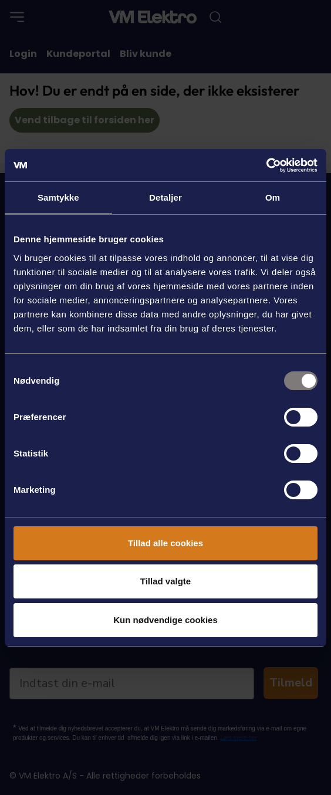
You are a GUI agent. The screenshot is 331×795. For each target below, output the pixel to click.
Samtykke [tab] (58, 197)
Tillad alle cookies (165, 543)
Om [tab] (272, 197)
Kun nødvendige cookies (165, 620)
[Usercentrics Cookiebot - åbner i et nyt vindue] (266, 165)
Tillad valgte (165, 581)
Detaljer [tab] (165, 197)
